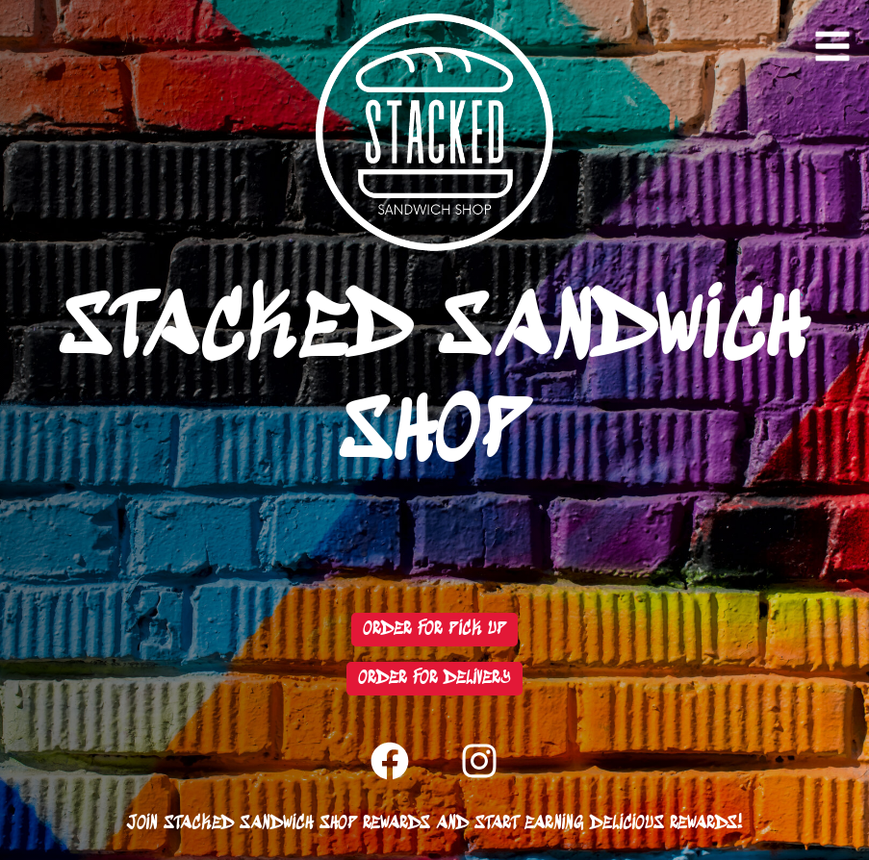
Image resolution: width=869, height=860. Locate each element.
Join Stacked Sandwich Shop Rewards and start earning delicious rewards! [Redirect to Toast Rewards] (434, 824)
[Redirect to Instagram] (479, 761)
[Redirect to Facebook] (390, 761)
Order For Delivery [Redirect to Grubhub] (434, 679)
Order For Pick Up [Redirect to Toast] (434, 630)
